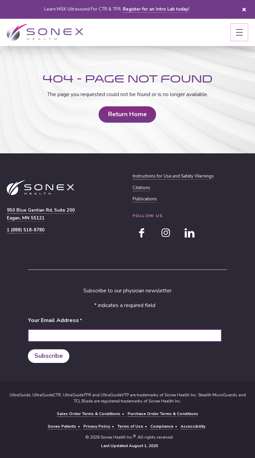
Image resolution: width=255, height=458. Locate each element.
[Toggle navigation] (239, 32)
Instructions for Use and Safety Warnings (174, 177)
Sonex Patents (62, 426)
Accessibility (193, 426)
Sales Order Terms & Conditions (88, 413)
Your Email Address (55, 320)
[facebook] (141, 232)
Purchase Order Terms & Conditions (163, 413)
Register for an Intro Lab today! (155, 9)
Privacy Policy (96, 426)
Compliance (161, 426)
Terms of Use (130, 426)
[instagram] (165, 232)
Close (244, 9)
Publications (145, 199)
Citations (141, 188)
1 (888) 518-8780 (26, 230)
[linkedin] (189, 232)
